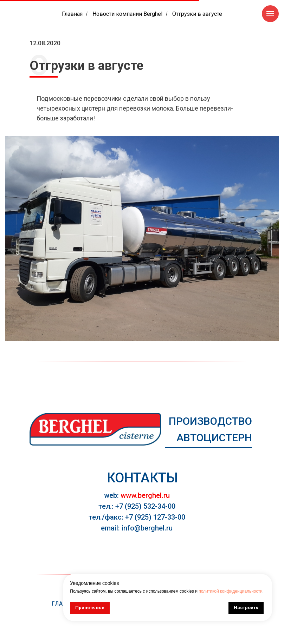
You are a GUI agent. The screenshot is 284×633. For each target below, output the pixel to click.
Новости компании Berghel (127, 14)
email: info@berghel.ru (137, 528)
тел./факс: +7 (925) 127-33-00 (137, 517)
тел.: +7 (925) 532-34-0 (135, 506)
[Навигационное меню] (270, 13)
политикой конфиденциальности (230, 591)
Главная (72, 14)
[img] (95, 429)
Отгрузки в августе (197, 14)
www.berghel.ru (145, 495)
